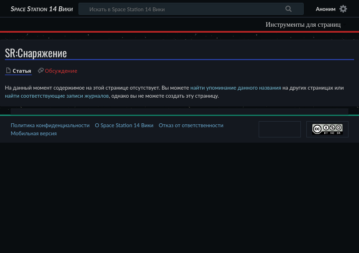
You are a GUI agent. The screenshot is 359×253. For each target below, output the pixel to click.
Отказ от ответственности (191, 125)
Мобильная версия (33, 133)
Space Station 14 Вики (42, 9)
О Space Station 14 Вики (124, 125)
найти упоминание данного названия (235, 87)
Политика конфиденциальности (50, 125)
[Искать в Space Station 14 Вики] (191, 8)
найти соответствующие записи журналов (57, 95)
